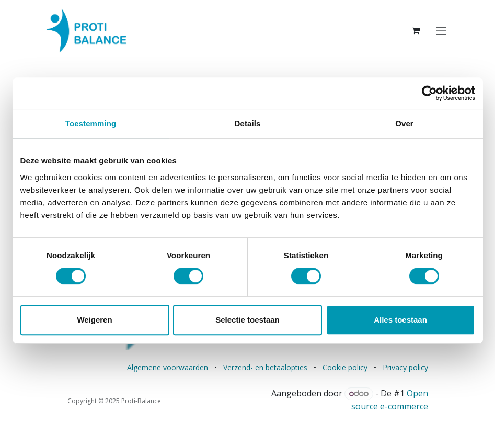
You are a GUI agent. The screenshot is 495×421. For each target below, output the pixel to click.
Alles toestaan (400, 319)
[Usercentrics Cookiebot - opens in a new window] (429, 93)
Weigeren (94, 319)
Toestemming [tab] (91, 123)
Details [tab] (248, 123)
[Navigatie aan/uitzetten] (441, 30)
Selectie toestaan (247, 319)
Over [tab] (404, 123)
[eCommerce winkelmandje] (416, 30)
